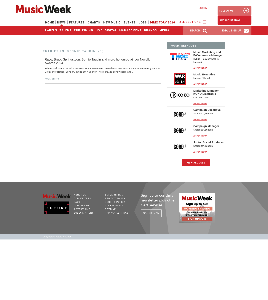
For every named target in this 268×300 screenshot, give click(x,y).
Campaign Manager (206, 126)
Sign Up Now (151, 213)
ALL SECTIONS (192, 22)
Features (77, 22)
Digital (111, 30)
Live (98, 30)
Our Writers (82, 198)
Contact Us (82, 205)
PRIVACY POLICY (115, 198)
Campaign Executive (207, 109)
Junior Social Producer (208, 142)
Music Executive (204, 74)
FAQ (77, 201)
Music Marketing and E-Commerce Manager (208, 53)
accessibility (114, 205)
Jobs (143, 22)
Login (203, 8)
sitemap (110, 209)
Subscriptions (84, 212)
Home (49, 22)
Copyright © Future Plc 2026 (57, 236)
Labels (51, 30)
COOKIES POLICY (115, 201)
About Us (80, 194)
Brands (150, 30)
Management (130, 30)
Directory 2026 (162, 22)
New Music (112, 22)
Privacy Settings (116, 212)
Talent (65, 30)
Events (130, 22)
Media (164, 30)
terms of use (114, 194)
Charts (94, 22)
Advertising (82, 209)
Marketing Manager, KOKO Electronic (206, 92)
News (61, 22)
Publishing (83, 30)
